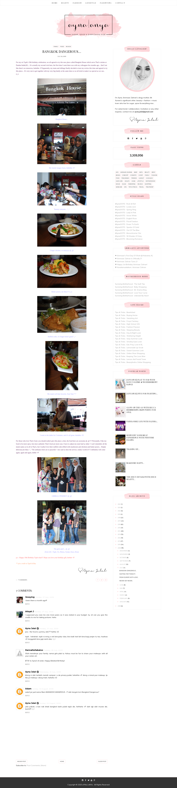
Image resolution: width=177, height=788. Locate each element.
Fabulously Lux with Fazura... (142, 421)
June (122, 585)
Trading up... (133, 449)
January (123, 602)
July (121, 568)
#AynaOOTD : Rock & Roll (125, 204)
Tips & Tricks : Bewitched (125, 312)
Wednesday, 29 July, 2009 (50, 672)
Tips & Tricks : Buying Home (126, 315)
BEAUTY (65, 3)
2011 (119, 541)
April (122, 591)
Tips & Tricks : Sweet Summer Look (129, 350)
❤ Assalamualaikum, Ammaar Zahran (130, 267)
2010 (119, 544)
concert (125, 175)
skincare (119, 187)
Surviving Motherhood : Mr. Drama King (131, 290)
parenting (132, 184)
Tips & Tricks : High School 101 (127, 324)
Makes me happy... (135, 463)
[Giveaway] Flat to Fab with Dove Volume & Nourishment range (142, 382)
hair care (119, 181)
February (124, 598)
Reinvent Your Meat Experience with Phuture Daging (140, 437)
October (123, 557)
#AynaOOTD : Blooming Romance (128, 239)
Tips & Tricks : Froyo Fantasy (126, 321)
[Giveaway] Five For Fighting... (142, 393)
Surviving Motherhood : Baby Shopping (131, 287)
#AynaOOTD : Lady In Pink (125, 212)
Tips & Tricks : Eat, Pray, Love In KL (129, 345)
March (122, 595)
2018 (119, 517)
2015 (119, 528)
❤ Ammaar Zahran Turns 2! (126, 261)
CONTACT (120, 3)
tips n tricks (133, 187)
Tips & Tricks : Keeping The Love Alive (130, 356)
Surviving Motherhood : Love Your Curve (131, 293)
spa (125, 187)
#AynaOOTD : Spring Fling (125, 209)
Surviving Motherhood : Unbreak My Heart (132, 296)
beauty (147, 172)
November (124, 554)
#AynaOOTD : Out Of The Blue (127, 230)
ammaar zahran (126, 172)
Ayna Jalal (30, 628)
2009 (119, 548)
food (62, 46)
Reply (27, 604)
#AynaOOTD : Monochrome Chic (128, 233)
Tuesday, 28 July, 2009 (53, 650)
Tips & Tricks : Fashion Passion (127, 327)
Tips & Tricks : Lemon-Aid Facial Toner (130, 359)
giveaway (149, 178)
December (124, 551)
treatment (149, 187)
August (123, 564)
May (121, 588)
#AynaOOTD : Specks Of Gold (127, 227)
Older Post (102, 761)
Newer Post (21, 761)
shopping (148, 184)
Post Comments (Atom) (36, 765)
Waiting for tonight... (127, 574)
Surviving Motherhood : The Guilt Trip (130, 284)
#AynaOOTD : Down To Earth (127, 224)
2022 (119, 504)
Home (55, 3)
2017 (119, 521)
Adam (28, 689)
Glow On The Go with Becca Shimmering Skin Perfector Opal (141, 409)
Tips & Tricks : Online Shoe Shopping (130, 353)
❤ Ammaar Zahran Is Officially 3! (128, 258)
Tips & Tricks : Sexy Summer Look (128, 339)
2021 (119, 507)
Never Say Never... (126, 581)
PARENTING (106, 3)
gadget (141, 178)
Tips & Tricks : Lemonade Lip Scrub (129, 347)
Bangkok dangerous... (127, 570)
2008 (119, 606)
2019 (119, 514)
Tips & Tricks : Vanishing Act (126, 318)
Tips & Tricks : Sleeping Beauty (127, 330)
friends (134, 178)
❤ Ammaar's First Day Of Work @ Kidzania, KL (134, 255)
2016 (119, 524)
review (68, 46)
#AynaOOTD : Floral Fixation (126, 221)
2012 (119, 538)
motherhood (150, 181)
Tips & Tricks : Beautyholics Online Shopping (133, 362)
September (124, 561)
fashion (154, 175)
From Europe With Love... (128, 577)
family (56, 46)
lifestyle (140, 181)
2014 (119, 531)
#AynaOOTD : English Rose (126, 218)
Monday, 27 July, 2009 (44, 597)
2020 (119, 511)
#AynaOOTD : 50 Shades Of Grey (128, 236)
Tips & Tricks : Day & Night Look (128, 333)
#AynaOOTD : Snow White (126, 215)
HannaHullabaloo (34, 650)
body (153, 172)
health (127, 181)
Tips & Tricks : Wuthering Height (128, 336)
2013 (119, 534)
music (124, 184)
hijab (133, 181)
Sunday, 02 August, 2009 (42, 689)
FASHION (77, 3)
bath (141, 172)
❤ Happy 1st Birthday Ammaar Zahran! (131, 264)
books (118, 175)
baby (135, 172)
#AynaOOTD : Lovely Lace (125, 207)
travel (141, 187)
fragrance (125, 178)
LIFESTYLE (90, 3)
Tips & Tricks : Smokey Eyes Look (128, 342)
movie (118, 184)
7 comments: (22, 580)
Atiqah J (29, 611)
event (141, 175)
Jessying (30, 597)
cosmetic (133, 175)
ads (117, 172)
